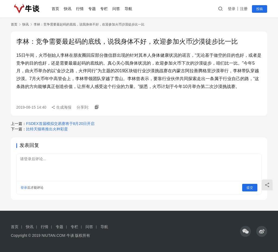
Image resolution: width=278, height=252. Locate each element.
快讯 (68, 9)
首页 (55, 9)
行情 (80, 9)
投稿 (259, 9)
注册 (244, 9)
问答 (116, 9)
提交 (250, 188)
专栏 (104, 9)
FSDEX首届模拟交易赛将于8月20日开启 (60, 123)
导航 (128, 9)
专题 (92, 9)
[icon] (245, 231)
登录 (231, 9)
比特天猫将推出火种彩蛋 (47, 129)
